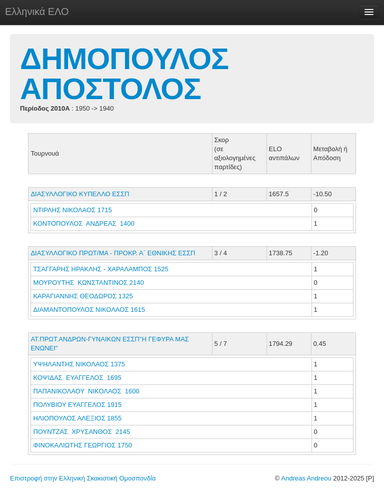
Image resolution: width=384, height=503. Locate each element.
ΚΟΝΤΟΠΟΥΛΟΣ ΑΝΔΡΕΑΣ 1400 (83, 223)
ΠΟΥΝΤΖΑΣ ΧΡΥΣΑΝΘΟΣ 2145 (81, 431)
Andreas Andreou (306, 478)
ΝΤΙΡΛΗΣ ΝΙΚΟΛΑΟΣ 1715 (72, 210)
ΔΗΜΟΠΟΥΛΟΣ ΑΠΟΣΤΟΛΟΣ (124, 74)
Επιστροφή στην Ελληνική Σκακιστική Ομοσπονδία (83, 478)
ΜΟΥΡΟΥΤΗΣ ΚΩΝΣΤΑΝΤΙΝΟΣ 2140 (88, 282)
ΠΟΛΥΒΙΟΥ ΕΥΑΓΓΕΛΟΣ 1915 (77, 404)
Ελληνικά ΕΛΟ (37, 11)
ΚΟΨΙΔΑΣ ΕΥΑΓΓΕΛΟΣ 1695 (77, 377)
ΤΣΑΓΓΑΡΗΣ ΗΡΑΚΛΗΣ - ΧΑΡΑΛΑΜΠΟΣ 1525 (100, 269)
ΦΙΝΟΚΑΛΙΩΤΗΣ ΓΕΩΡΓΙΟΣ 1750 (82, 445)
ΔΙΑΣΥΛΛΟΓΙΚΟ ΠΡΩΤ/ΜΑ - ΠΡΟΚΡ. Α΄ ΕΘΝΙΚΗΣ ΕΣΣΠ (112, 253)
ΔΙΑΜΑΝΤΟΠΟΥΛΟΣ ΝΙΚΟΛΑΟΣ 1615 (89, 309)
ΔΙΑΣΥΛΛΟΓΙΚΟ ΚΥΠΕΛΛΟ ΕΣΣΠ (79, 194)
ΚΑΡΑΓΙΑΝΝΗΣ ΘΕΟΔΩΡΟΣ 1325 (82, 296)
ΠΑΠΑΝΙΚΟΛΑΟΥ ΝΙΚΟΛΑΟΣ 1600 (86, 391)
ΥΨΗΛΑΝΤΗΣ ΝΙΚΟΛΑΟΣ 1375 (79, 364)
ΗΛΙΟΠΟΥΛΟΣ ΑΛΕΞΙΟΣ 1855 (77, 418)
